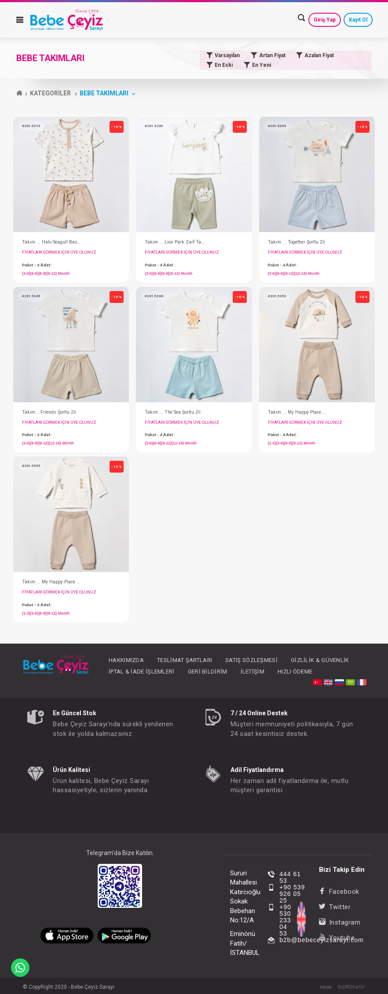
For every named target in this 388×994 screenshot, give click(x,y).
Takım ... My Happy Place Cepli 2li (52, 582)
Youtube (337, 938)
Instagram (339, 922)
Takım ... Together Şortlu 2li (296, 242)
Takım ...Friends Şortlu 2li (49, 412)
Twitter (335, 907)
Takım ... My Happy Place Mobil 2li (298, 412)
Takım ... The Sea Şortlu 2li (173, 412)
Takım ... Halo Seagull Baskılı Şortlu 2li (52, 242)
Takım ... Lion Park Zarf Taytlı (175, 242)
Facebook (339, 892)
